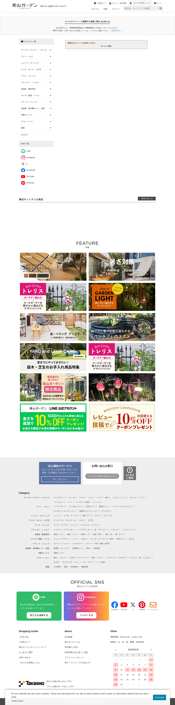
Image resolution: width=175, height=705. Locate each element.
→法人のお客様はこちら (29, 663)
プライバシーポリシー (74, 657)
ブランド (116, 9)
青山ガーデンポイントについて (32, 647)
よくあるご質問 (26, 652)
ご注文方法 (24, 637)
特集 (106, 9)
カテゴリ (95, 9)
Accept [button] (159, 697)
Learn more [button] (17, 700)
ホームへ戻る (106, 46)
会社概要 (68, 637)
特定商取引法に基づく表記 (76, 652)
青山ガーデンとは (72, 642)
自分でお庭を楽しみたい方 (59, 681)
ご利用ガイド (25, 642)
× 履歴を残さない (146, 199)
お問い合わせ (25, 657)
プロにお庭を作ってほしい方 (60, 686)
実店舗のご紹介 (71, 647)
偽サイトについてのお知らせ (77, 663)
